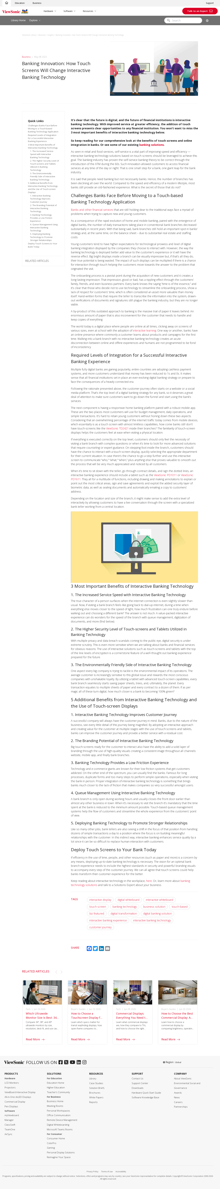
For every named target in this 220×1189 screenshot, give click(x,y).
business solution (154, 906)
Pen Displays (11, 1106)
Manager (9, 1120)
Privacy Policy (92, 1171)
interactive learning (144, 330)
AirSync (8, 1134)
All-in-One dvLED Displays (18, 1097)
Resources (88, 11)
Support (210, 3)
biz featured (96, 913)
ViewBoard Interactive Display (20, 1092)
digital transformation (124, 913)
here (149, 881)
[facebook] (61, 1062)
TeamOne (10, 1129)
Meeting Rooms (55, 1106)
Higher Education (56, 1087)
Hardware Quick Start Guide (146, 1092)
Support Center (140, 1083)
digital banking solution (157, 913)
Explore (35, 20)
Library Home (18, 20)
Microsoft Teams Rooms (60, 1129)
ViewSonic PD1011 (165, 475)
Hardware (48, 11)
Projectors (10, 1087)
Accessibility (121, 1171)
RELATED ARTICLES (37, 261)
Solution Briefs (97, 1088)
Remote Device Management (62, 1120)
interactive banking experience (108, 920)
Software (68, 11)
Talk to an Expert (197, 11)
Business (37, 3)
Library (92, 1078)
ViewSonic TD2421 (117, 428)
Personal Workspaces (58, 1110)
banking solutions (151, 145)
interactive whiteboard (159, 900)
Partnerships (181, 1106)
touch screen (97, 906)
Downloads (137, 1088)
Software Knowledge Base (145, 1097)
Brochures (94, 1092)
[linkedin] (79, 1062)
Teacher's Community (58, 1092)
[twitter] (67, 1062)
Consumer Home (56, 1138)
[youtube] (73, 1062)
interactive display (100, 900)
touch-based (180, 906)
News (177, 1097)
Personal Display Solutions (61, 1152)
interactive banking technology (152, 920)
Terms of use (107, 1171)
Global (178, 1062)
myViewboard (12, 1115)
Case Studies (96, 1083)
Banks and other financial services (92, 210)
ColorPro (51, 1143)
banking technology (124, 906)
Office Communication (58, 1115)
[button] (56, 972)
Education (20, 3)
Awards (178, 1092)
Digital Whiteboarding (58, 1124)
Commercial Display (15, 1101)
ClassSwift (10, 1124)
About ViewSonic (183, 1078)
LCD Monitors (12, 1082)
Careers (178, 1102)
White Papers (96, 1097)
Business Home (55, 1101)
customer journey (100, 927)
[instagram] (85, 1062)
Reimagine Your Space (59, 1157)
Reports (93, 1102)
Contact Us (137, 1078)
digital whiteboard (128, 900)
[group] (42, 1015)
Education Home (55, 1082)
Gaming (51, 1147)
